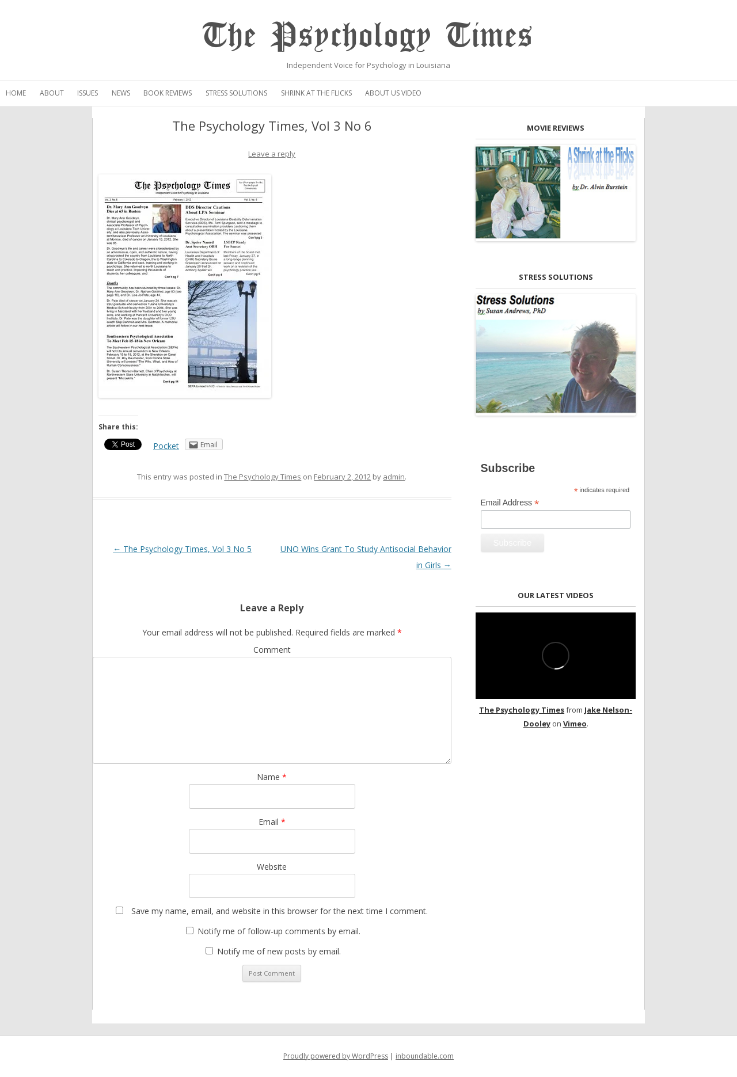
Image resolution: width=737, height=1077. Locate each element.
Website (272, 866)
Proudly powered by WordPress (335, 1056)
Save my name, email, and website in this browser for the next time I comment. (279, 910)
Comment (272, 649)
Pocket (166, 445)
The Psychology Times (368, 36)
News (121, 93)
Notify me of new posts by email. (279, 951)
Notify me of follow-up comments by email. (278, 931)
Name (272, 776)
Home (16, 93)
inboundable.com (425, 1056)
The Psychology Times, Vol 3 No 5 (182, 548)
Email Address (510, 502)
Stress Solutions (236, 93)
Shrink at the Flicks (316, 93)
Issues (87, 93)
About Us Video (393, 93)
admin (394, 476)
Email (272, 821)
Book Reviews (167, 93)
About (52, 93)
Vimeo (575, 723)
